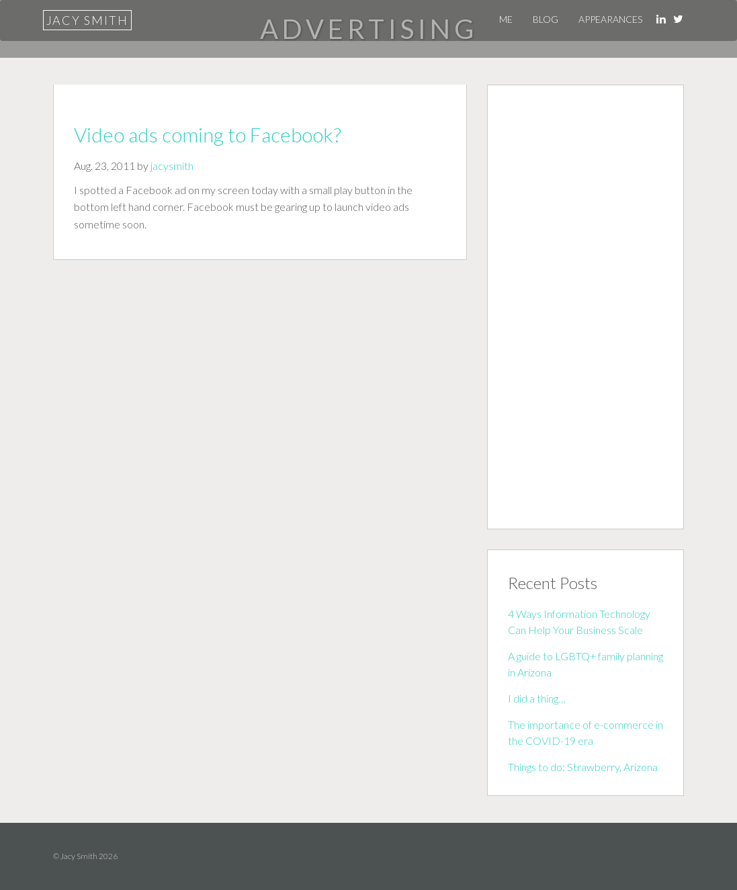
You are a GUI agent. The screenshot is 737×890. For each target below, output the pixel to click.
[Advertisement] (585, 306)
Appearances (610, 19)
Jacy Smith (87, 20)
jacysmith (171, 165)
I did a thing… (537, 698)
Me (506, 19)
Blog (545, 19)
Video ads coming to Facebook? (207, 134)
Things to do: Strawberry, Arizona (583, 766)
